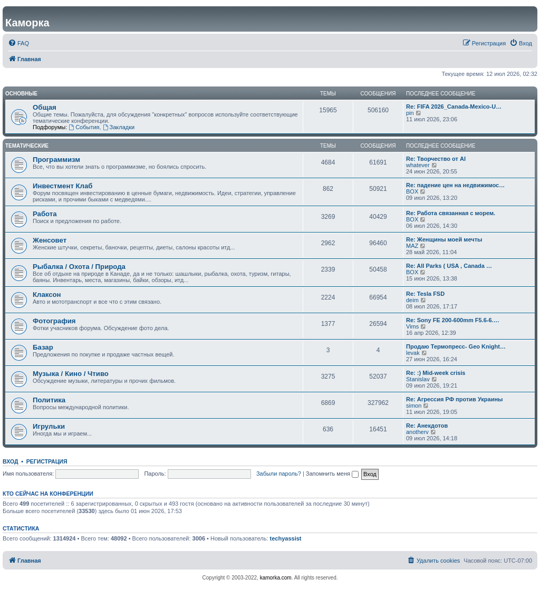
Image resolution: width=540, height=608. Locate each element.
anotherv (417, 432)
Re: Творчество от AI (436, 159)
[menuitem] (18, 43)
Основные (21, 93)
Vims (412, 326)
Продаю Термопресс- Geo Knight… (456, 346)
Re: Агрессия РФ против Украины (454, 399)
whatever (418, 165)
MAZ (412, 246)
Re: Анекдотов (427, 425)
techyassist (286, 538)
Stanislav (418, 379)
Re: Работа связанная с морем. (450, 213)
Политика (49, 400)
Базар (43, 347)
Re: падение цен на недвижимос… (455, 185)
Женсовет (49, 240)
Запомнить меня (332, 473)
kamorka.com (276, 578)
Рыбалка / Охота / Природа (79, 267)
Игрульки (49, 426)
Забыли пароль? (278, 473)
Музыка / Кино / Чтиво (71, 374)
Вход (10, 461)
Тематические (27, 146)
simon (413, 405)
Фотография (54, 321)
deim (412, 300)
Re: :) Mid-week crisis (435, 373)
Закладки (118, 127)
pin (410, 113)
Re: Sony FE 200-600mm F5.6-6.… (452, 320)
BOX (412, 191)
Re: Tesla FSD (425, 294)
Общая (44, 107)
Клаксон (47, 294)
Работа (45, 214)
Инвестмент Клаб (62, 186)
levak (413, 353)
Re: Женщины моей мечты (444, 239)
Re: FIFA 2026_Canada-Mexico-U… (454, 106)
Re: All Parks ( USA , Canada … (449, 266)
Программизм (56, 159)
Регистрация (47, 461)
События (84, 127)
